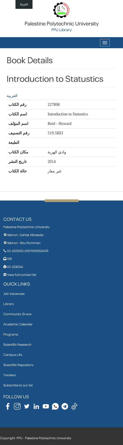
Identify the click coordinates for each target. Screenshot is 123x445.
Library (8, 304)
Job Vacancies (14, 293)
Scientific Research (17, 344)
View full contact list (21, 274)
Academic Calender (18, 324)
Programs (10, 334)
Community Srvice (17, 314)
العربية (24, 4)
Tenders (9, 375)
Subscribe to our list (18, 385)
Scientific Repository (18, 365)
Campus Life (12, 354)
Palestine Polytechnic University (62, 24)
